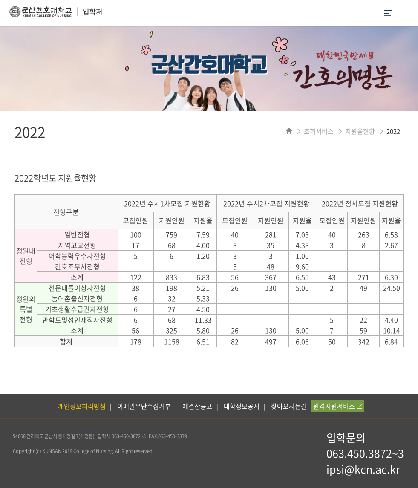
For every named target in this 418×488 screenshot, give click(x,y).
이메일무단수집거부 (144, 406)
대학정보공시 (241, 406)
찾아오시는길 (289, 406)
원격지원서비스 (337, 406)
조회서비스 (319, 131)
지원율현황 (360, 131)
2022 (393, 131)
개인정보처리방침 (82, 406)
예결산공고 (197, 406)
